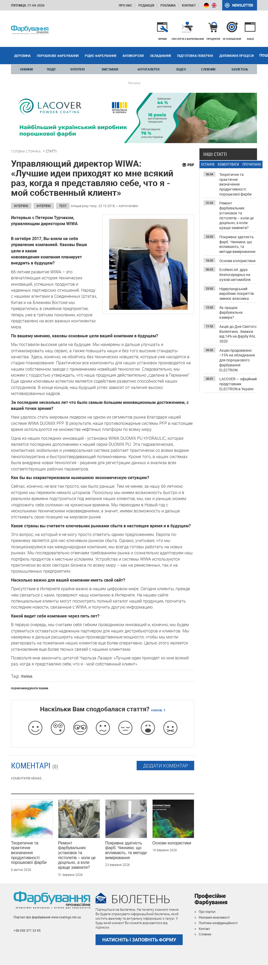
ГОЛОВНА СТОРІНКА (26, 151)
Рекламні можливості (214, 917)
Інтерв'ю (21, 206)
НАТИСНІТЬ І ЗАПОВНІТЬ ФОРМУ (139, 939)
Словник (205, 934)
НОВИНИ (26, 69)
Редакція (146, 5)
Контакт (189, 5)
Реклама (168, 5)
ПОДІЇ (51, 69)
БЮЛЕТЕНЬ (240, 69)
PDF (190, 164)
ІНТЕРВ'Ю (77, 69)
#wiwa (26, 676)
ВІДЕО (181, 69)
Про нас (125, 5)
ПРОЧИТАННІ (251, 164)
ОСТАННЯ (207, 164)
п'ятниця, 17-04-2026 (27, 5)
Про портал (207, 912)
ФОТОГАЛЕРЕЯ (148, 69)
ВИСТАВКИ (110, 69)
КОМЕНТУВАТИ (228, 164)
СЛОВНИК (208, 69)
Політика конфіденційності (218, 923)
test (62, 206)
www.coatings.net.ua (66, 917)
